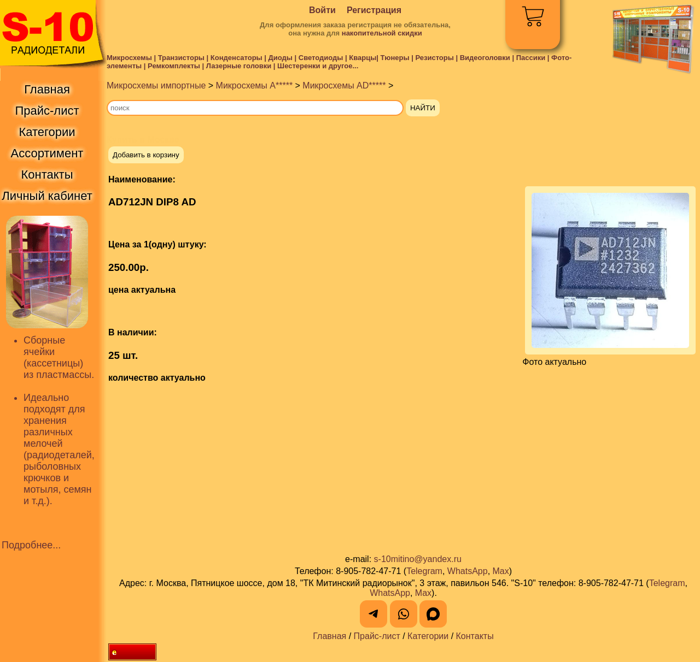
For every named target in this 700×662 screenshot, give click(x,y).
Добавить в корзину (146, 155)
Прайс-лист (377, 636)
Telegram (424, 571)
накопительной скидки (382, 33)
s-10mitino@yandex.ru (418, 559)
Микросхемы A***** (254, 85)
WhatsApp (467, 571)
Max (501, 571)
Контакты (475, 636)
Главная (329, 636)
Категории (427, 636)
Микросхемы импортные (156, 85)
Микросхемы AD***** (344, 85)
